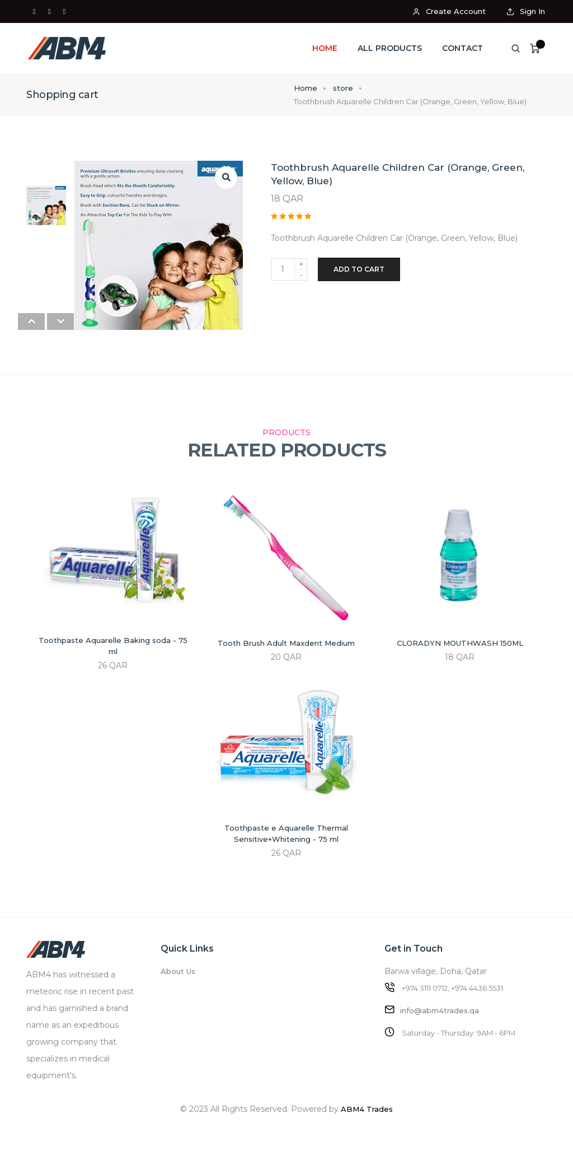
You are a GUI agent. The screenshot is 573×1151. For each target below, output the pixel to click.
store (343, 87)
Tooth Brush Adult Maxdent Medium (286, 643)
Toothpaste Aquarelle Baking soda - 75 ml (113, 646)
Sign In (525, 11)
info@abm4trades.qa (439, 1010)
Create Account (449, 11)
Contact (462, 48)
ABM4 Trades (367, 1109)
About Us (178, 971)
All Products (390, 48)
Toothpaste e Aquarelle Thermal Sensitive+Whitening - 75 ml (286, 833)
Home (324, 48)
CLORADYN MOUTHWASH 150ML (460, 643)
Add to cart (359, 269)
